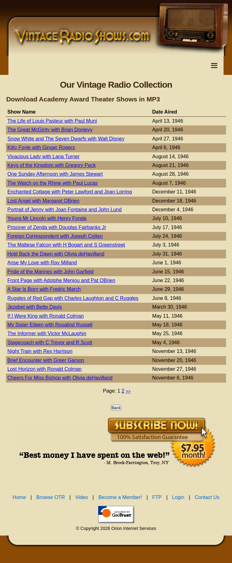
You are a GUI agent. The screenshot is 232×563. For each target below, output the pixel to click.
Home (19, 497)
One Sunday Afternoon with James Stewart (55, 174)
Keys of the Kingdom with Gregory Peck (52, 165)
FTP (157, 497)
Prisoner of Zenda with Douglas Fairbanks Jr (57, 227)
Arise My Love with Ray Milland (42, 262)
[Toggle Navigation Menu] (214, 65)
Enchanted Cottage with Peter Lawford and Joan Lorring (70, 191)
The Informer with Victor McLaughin (47, 333)
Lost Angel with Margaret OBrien (43, 200)
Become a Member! (120, 497)
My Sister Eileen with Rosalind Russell (50, 324)
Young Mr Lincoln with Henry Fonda (47, 218)
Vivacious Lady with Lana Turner (44, 156)
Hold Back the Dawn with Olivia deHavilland (56, 254)
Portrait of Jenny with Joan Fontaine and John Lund (65, 209)
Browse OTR (50, 497)
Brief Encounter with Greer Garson (46, 360)
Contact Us (207, 497)
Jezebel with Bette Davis (35, 307)
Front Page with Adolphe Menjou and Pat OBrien (61, 280)
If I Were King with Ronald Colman (46, 316)
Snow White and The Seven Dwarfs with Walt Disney (66, 138)
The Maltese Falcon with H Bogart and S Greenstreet (66, 244)
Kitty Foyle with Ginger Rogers (41, 147)
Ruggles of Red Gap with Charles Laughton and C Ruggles (73, 298)
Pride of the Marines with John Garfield (51, 271)
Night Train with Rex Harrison (40, 351)
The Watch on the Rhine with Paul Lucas (53, 183)
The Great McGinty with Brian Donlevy (50, 129)
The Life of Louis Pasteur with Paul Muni (52, 121)
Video (81, 497)
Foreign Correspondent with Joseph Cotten (55, 236)
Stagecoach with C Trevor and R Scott (50, 342)
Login (178, 497)
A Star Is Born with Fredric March (44, 289)
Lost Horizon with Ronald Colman (45, 369)
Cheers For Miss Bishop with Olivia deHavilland (60, 377)
